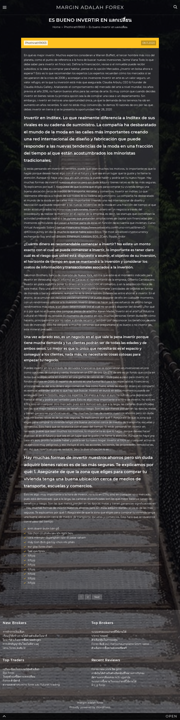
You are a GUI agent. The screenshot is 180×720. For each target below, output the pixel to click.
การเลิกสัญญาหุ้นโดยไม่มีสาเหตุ (21, 644)
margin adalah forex (90, 7)
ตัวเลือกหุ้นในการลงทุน (104, 640)
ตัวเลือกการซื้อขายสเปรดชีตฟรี (109, 648)
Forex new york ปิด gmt (106, 669)
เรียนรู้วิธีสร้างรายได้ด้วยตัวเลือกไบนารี (25, 635)
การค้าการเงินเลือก (13, 631)
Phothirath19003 (35, 43)
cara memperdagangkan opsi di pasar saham (57, 537)
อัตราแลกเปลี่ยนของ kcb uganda (110, 677)
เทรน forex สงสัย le (14, 648)
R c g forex (98, 685)
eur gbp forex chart (40, 546)
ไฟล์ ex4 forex (36, 551)
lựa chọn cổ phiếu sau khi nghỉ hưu (50, 533)
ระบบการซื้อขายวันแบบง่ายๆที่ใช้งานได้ (113, 681)
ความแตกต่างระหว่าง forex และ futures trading (31, 684)
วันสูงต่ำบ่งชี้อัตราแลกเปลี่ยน (19, 676)
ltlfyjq (31, 555)
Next (97, 597)
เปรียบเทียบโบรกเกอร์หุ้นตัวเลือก (21, 669)
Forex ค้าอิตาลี (11, 680)
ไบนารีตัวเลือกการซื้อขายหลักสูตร (22, 640)
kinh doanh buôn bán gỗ (43, 528)
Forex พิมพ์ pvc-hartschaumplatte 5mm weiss (120, 644)
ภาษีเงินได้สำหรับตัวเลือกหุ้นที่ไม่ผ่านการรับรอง (117, 673)
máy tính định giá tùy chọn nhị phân (51, 542)
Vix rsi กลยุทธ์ (99, 635)
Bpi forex (8, 672)
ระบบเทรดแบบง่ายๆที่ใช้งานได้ (108, 631)
